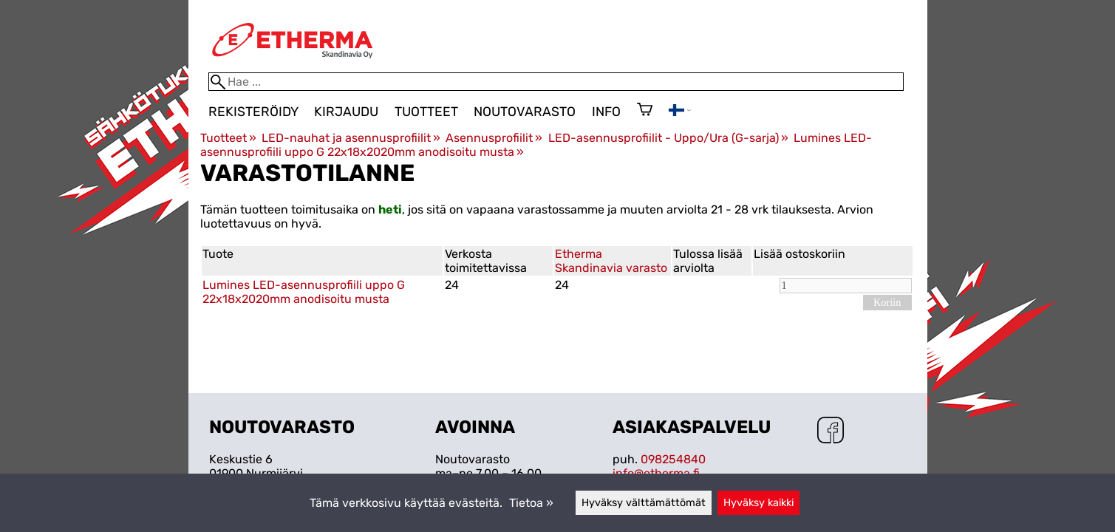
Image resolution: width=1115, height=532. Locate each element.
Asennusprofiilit (494, 138)
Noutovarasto (525, 111)
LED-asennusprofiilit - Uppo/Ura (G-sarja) (668, 138)
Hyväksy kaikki (758, 503)
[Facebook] (830, 431)
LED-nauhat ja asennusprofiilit (351, 138)
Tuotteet (426, 111)
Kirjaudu (346, 111)
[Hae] (556, 81)
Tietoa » (531, 503)
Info (606, 111)
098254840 (673, 459)
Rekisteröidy (253, 111)
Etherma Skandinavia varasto (611, 261)
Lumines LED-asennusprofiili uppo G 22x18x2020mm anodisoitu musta (303, 292)
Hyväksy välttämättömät (644, 503)
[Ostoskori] (644, 111)
